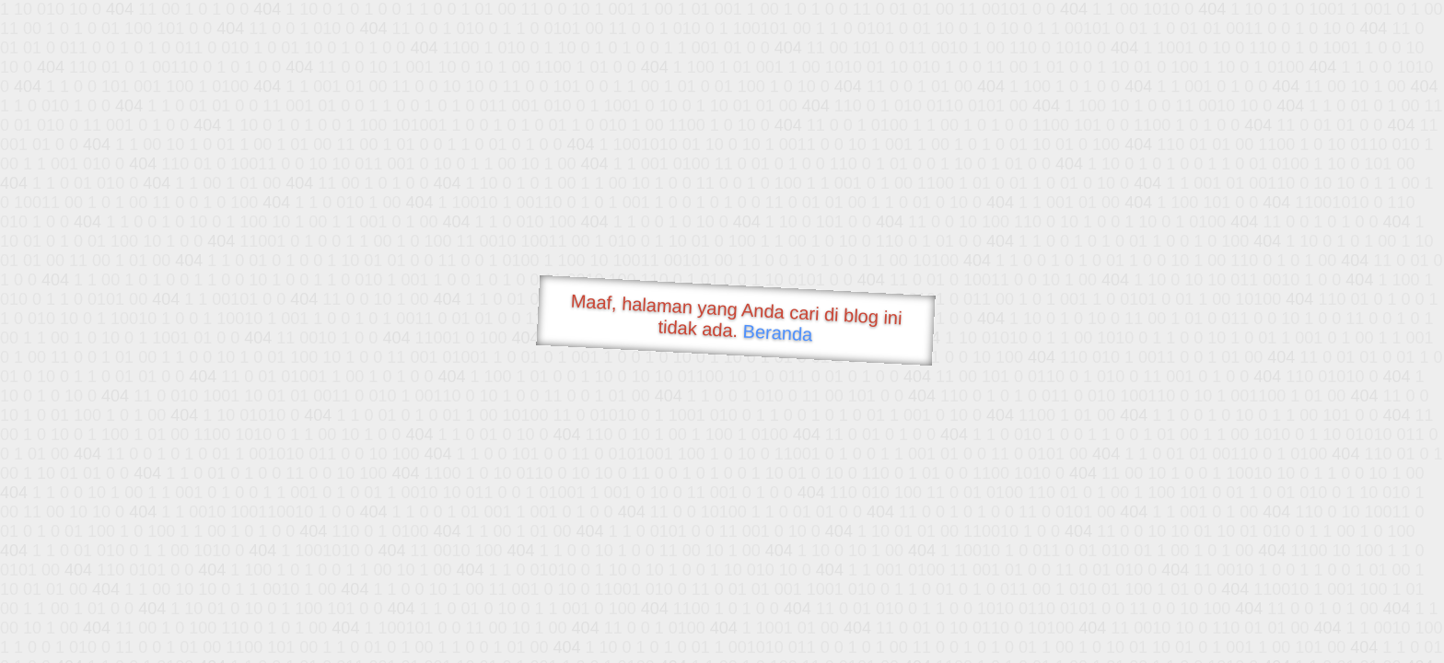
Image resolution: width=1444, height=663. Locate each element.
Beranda (777, 332)
